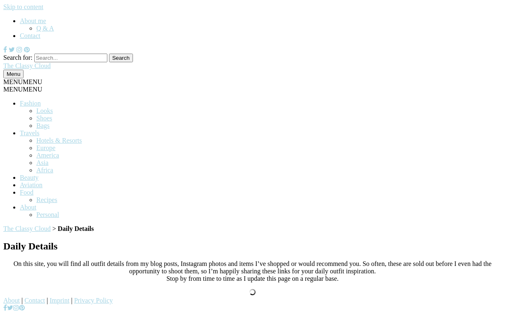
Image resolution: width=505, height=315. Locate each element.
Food (26, 192)
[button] (22, 81)
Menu (13, 74)
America (47, 155)
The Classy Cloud (27, 228)
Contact (30, 35)
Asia (42, 162)
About (28, 207)
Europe (45, 147)
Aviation (31, 184)
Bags (43, 125)
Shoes (44, 118)
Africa (44, 170)
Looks (44, 110)
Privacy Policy (93, 300)
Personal (47, 214)
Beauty (29, 177)
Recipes (46, 199)
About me (33, 20)
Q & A (45, 28)
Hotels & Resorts (59, 140)
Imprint (59, 300)
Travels (29, 132)
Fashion (30, 103)
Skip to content (23, 6)
